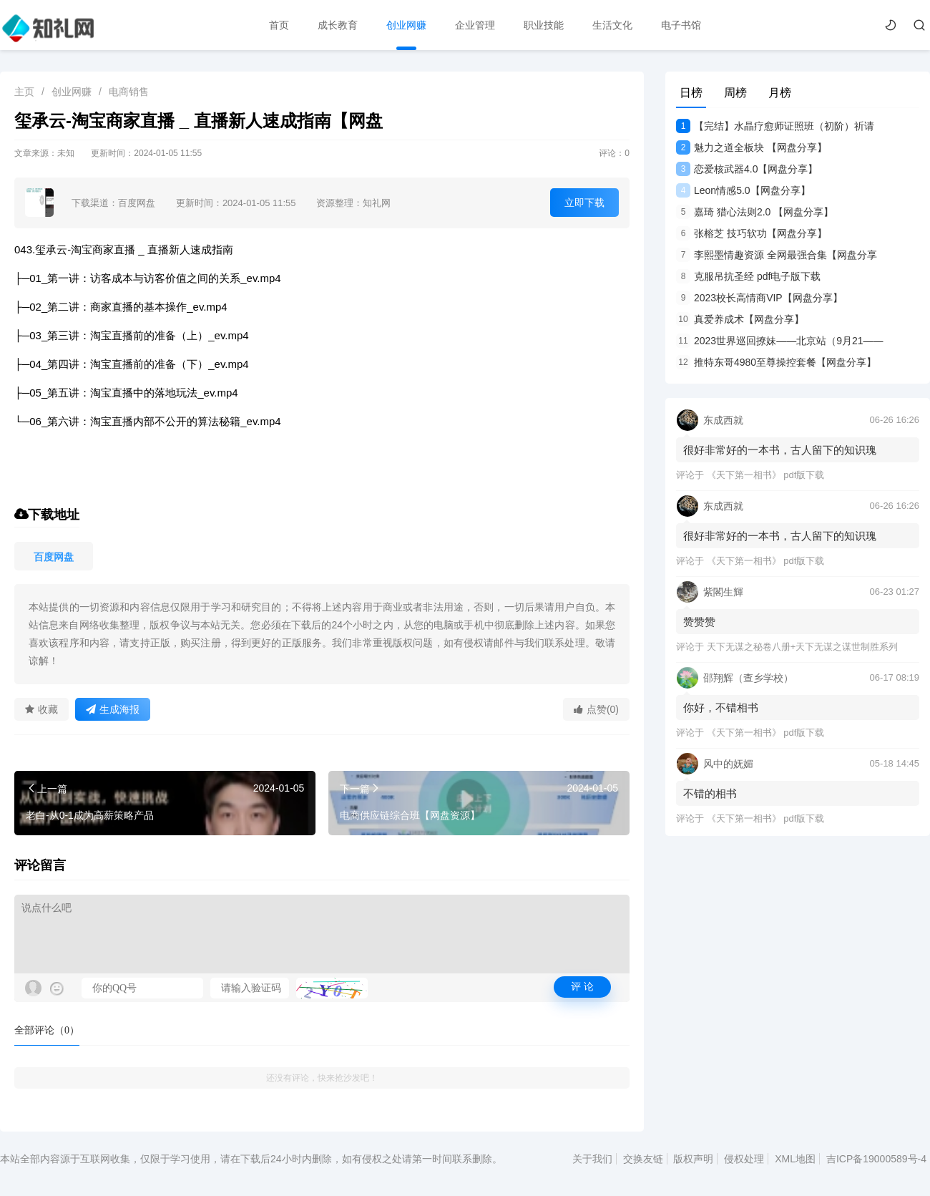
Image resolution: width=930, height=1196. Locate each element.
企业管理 (475, 25)
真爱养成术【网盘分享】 (740, 319)
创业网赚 (406, 25)
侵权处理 (744, 1159)
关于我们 (592, 1159)
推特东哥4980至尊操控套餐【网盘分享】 (776, 362)
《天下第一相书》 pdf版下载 (766, 475)
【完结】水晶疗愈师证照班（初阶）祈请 (775, 126)
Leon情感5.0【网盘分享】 (743, 190)
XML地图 (795, 1159)
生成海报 (113, 709)
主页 (24, 91)
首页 (279, 25)
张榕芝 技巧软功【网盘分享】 (751, 233)
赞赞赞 (699, 622)
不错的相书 (710, 793)
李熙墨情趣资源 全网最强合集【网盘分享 (776, 255)
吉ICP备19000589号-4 (876, 1159)
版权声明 (693, 1159)
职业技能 (544, 25)
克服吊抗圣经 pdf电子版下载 (748, 276)
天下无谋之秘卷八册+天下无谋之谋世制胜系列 (803, 646)
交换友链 (643, 1159)
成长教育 (338, 25)
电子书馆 (681, 25)
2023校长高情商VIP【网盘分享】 (759, 297)
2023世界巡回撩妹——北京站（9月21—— (780, 340)
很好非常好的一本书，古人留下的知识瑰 (779, 450)
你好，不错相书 (720, 707)
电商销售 (129, 91)
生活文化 (612, 25)
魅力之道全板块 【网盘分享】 (751, 147)
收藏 (41, 709)
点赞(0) (596, 709)
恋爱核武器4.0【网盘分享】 (747, 169)
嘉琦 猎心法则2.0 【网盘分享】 (754, 212)
